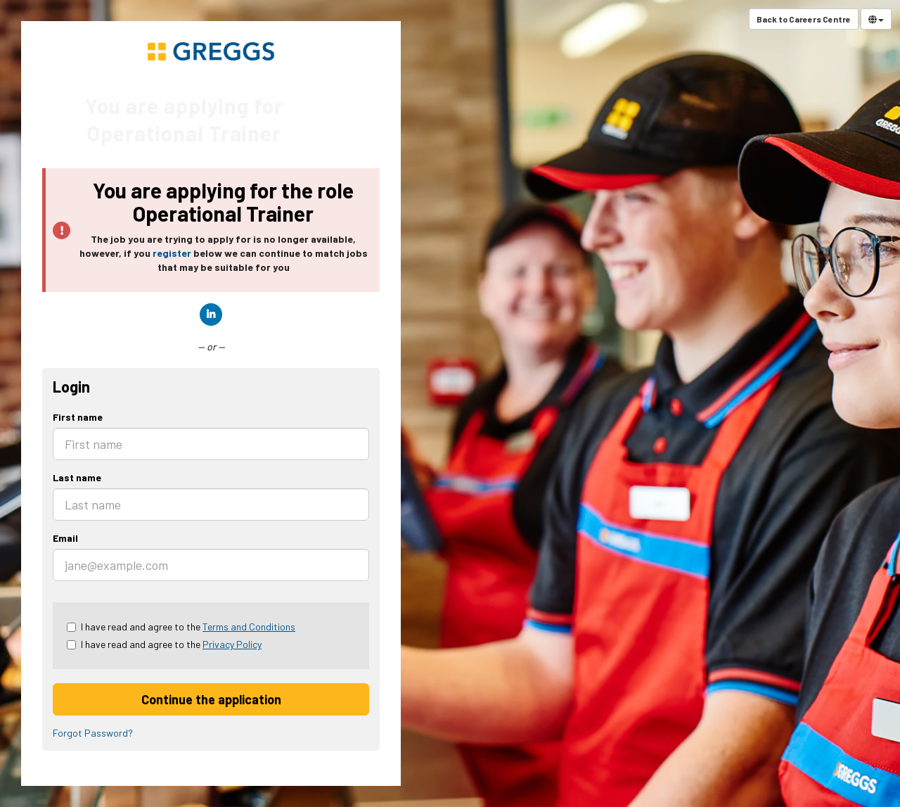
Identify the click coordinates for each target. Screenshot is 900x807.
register (172, 253)
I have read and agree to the (181, 627)
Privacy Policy (232, 644)
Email (65, 538)
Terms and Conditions (248, 627)
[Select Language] (876, 19)
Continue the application (211, 699)
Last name (77, 477)
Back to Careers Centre (804, 19)
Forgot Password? (93, 733)
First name (78, 417)
